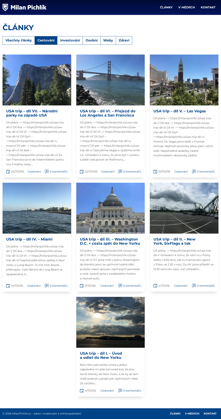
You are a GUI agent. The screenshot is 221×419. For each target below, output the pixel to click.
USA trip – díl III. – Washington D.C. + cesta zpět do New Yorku (110, 241)
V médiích (186, 7)
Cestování (46, 40)
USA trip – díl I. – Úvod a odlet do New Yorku (101, 355)
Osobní (92, 40)
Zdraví (124, 40)
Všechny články (18, 40)
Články (166, 7)
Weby (108, 40)
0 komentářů (59, 171)
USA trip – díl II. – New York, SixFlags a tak (174, 241)
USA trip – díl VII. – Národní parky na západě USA (32, 113)
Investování (70, 40)
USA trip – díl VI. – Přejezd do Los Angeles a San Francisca (107, 113)
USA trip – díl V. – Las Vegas (179, 111)
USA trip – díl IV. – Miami (29, 239)
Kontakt (208, 7)
